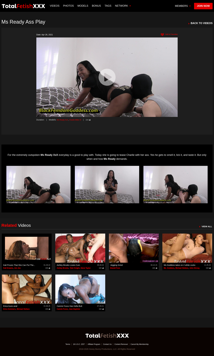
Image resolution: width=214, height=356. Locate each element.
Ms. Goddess (169, 268)
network (123, 5)
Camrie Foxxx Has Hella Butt (69, 306)
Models (83, 5)
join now (203, 6)
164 (92, 120)
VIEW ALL (206, 226)
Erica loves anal (10, 306)
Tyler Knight (74, 268)
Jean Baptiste (74, 309)
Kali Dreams (8, 268)
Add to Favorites (168, 34)
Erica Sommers (9, 309)
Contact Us (107, 344)
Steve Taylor (86, 268)
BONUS (96, 5)
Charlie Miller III (78, 120)
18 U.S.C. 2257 (75, 344)
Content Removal (122, 344)
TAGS (108, 5)
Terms (62, 344)
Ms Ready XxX (63, 120)
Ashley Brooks (63, 268)
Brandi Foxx (115, 268)
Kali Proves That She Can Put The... (19, 265)
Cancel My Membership (144, 344)
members (183, 6)
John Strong (194, 268)
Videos (55, 5)
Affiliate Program (92, 344)
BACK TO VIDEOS (202, 23)
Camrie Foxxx (62, 309)
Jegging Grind (116, 265)
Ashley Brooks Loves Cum (68, 265)
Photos (69, 5)
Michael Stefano (181, 268)
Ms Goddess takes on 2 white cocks (179, 265)
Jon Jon (17, 268)
